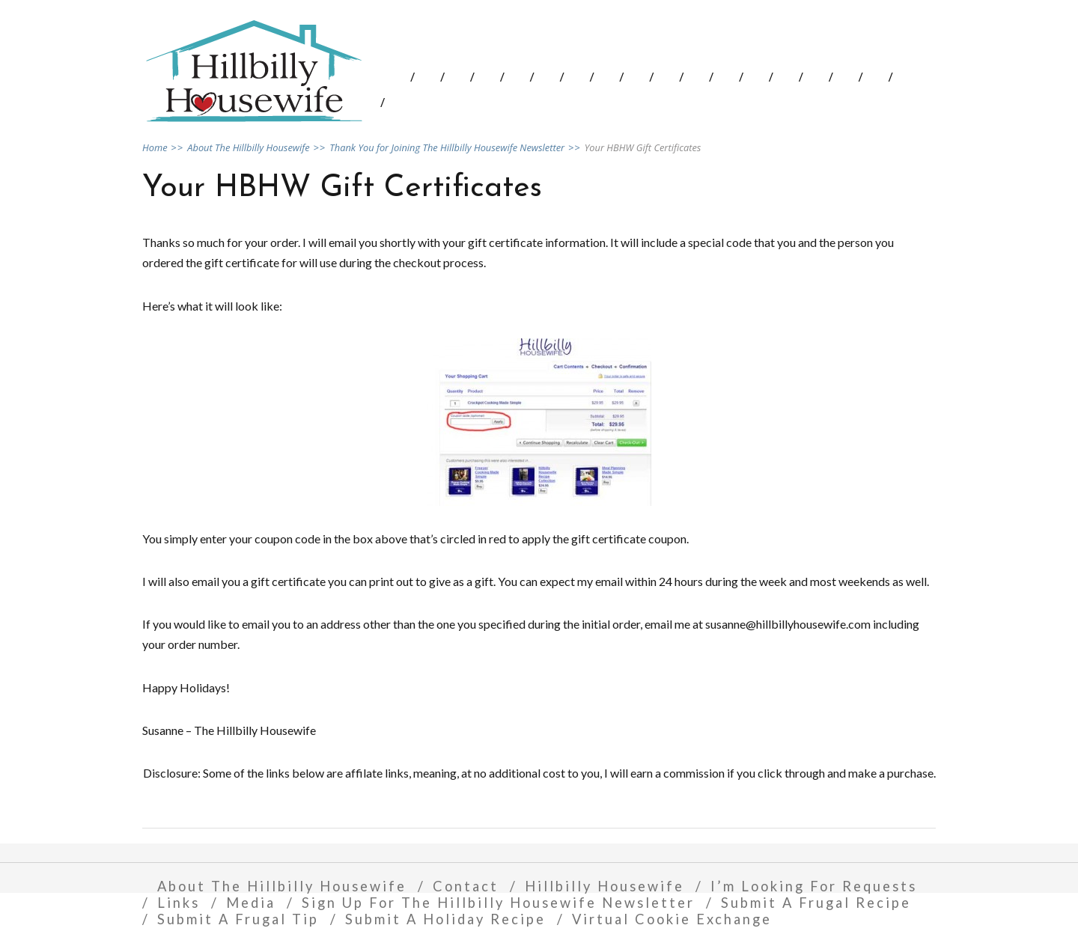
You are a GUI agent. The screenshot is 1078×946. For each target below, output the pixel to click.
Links (178, 902)
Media (250, 902)
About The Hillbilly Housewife (281, 886)
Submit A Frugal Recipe (816, 902)
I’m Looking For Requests (813, 886)
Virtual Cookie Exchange (672, 919)
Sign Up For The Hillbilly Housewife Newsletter (498, 902)
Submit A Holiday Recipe (445, 919)
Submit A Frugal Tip (238, 919)
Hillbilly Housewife (604, 886)
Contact (466, 886)
